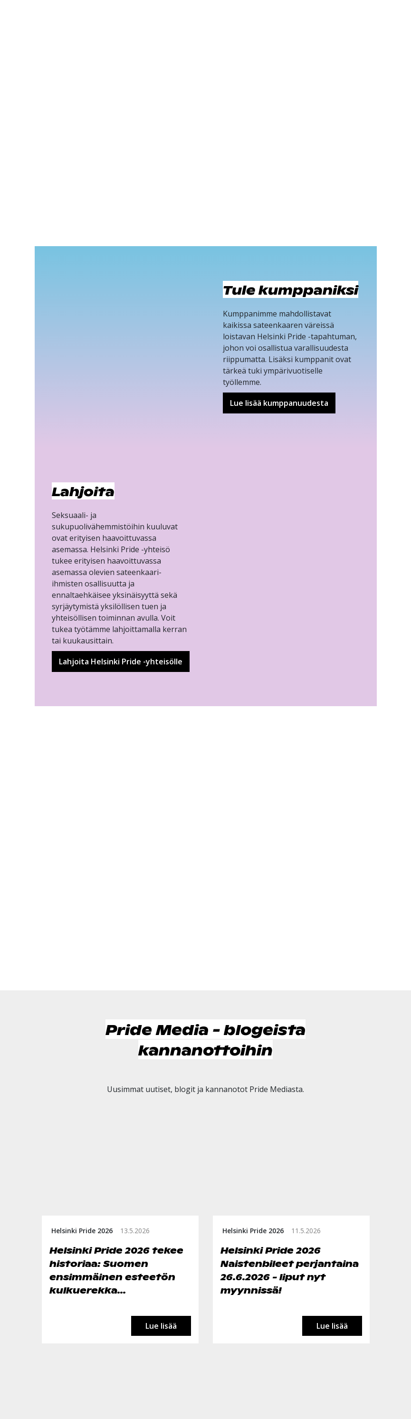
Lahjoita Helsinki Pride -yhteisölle (120, 661)
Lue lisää (161, 1326)
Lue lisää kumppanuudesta (279, 403)
